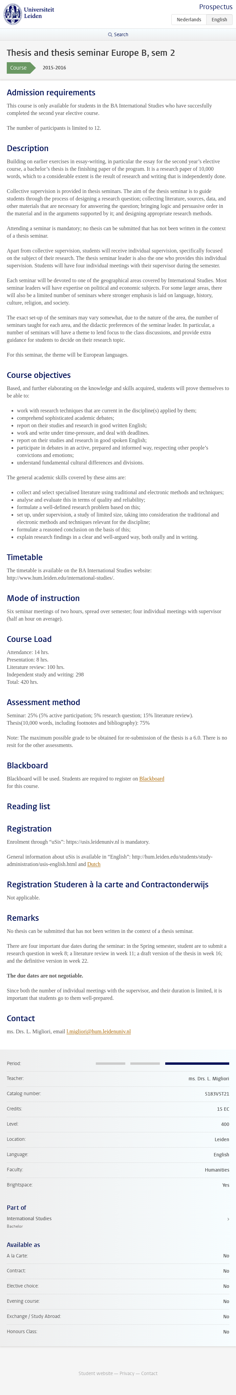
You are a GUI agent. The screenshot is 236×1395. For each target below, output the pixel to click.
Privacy (127, 1373)
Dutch (94, 864)
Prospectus (216, 6)
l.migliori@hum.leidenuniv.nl (98, 1031)
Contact (149, 1373)
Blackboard (151, 778)
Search (121, 34)
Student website (96, 1373)
